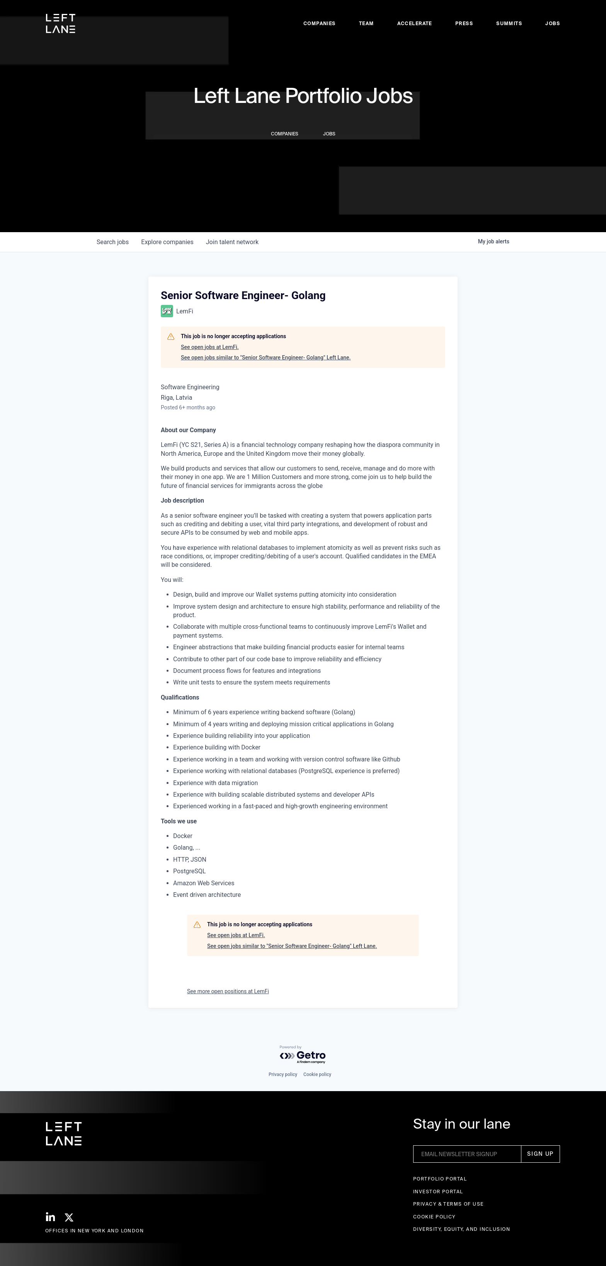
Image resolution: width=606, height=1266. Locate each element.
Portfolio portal (440, 1178)
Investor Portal (438, 1191)
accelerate (414, 23)
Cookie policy (317, 1074)
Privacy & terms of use (448, 1203)
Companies (319, 23)
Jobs (552, 23)
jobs (113, 242)
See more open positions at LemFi (228, 991)
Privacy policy (283, 1074)
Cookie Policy (434, 1216)
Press (464, 23)
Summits (509, 23)
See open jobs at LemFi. (210, 347)
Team (366, 23)
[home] (60, 23)
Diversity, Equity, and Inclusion (461, 1229)
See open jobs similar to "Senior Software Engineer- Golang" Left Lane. (266, 357)
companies (167, 242)
